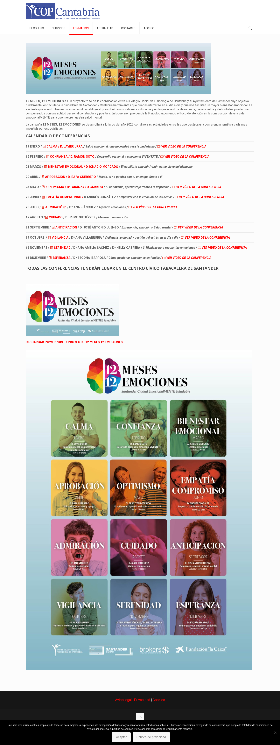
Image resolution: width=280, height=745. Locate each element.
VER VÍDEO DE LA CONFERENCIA (183, 146)
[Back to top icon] (140, 717)
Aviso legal (123, 700)
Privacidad (142, 700)
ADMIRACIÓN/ (55, 207)
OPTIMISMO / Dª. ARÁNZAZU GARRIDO (74, 187)
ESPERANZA (61, 258)
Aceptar (121, 737)
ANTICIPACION (66, 227)
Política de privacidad (151, 737)
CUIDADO (56, 217)
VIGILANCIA (60, 237)
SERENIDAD (62, 248)
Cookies (159, 700)
